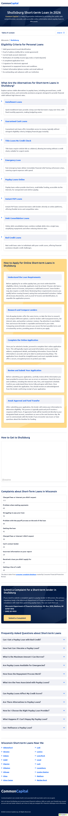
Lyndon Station (43, 772)
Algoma (6, 764)
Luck (38, 764)
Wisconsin (4, 40)
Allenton (6, 768)
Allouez (6, 772)
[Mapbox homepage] (6, 480)
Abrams (6, 752)
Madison (40, 776)
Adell (5, 760)
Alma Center (8, 780)
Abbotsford (8, 747)
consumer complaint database (26, 574)
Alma (5, 776)
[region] (34, 461)
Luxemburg (41, 768)
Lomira (39, 752)
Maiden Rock (42, 780)
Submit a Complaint (17, 618)
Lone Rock (41, 756)
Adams (6, 756)
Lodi (38, 747)
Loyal (39, 760)
